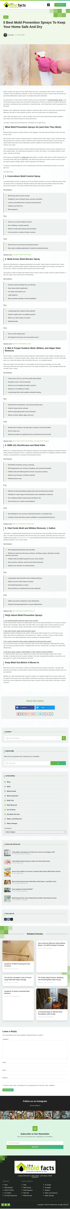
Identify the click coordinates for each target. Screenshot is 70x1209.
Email (4, 1070)
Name (4, 1062)
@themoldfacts (35, 1105)
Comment (5, 1039)
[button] (48, 4)
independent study (24, 537)
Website (5, 1077)
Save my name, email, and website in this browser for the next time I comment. (29, 1085)
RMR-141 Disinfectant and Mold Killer (23, 524)
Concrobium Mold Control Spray (21, 254)
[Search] (64, 738)
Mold (6, 17)
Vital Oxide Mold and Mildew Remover (23, 611)
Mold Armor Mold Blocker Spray (21, 343)
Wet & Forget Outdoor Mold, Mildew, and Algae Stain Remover (30, 441)
